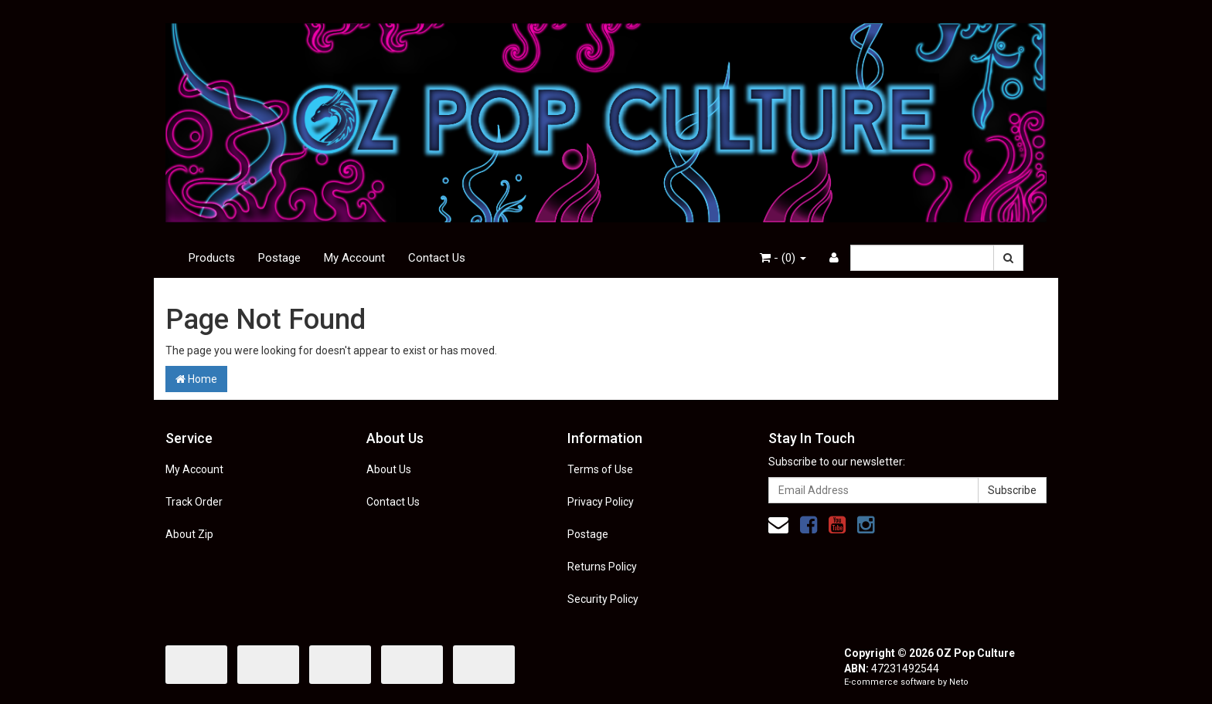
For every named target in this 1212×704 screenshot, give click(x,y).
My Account (354, 258)
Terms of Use (600, 469)
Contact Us (436, 258)
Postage (279, 258)
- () (783, 258)
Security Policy (602, 599)
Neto (959, 682)
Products (212, 258)
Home (196, 379)
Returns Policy (602, 566)
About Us (388, 469)
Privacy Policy (600, 502)
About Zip (189, 534)
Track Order (194, 502)
